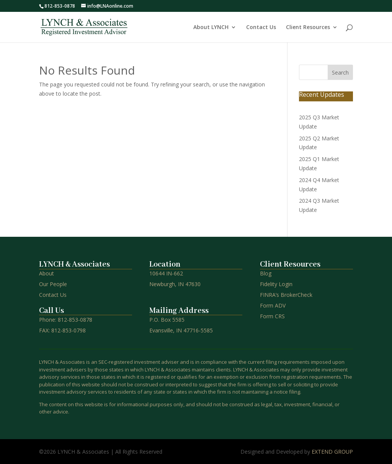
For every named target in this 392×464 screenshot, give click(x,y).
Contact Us (261, 27)
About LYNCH (211, 27)
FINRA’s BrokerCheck (286, 294)
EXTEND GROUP (332, 451)
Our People (53, 284)
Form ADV (273, 305)
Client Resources (308, 27)
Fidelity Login (276, 284)
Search (340, 72)
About (46, 273)
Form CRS (272, 316)
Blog (265, 273)
